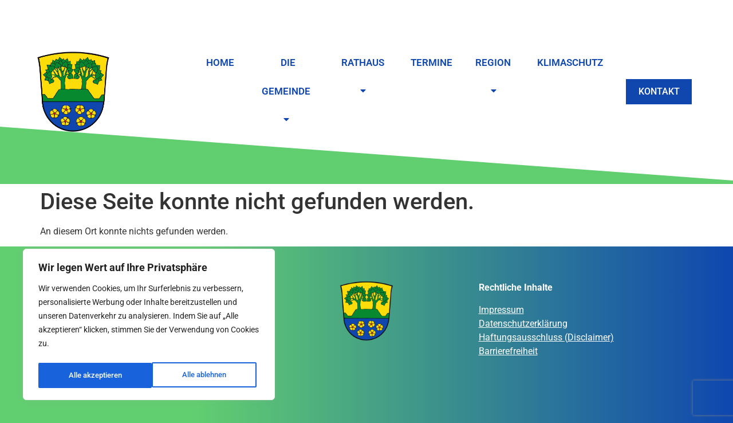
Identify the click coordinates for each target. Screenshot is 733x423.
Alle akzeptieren (203, 375)
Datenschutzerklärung (523, 323)
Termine (427, 62)
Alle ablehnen (90, 375)
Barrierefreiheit (508, 351)
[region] (149, 326)
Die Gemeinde (286, 92)
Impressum (501, 309)
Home (220, 62)
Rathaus (360, 77)
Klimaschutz (566, 62)
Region (490, 77)
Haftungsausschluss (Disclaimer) (546, 337)
